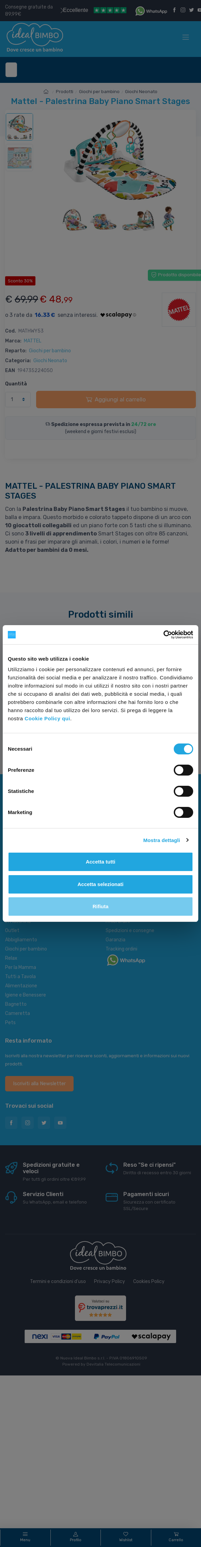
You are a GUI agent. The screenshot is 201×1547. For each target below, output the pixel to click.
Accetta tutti (100, 862)
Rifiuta (101, 906)
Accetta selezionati (100, 884)
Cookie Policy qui (47, 718)
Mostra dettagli (161, 840)
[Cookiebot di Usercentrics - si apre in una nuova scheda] (163, 634)
